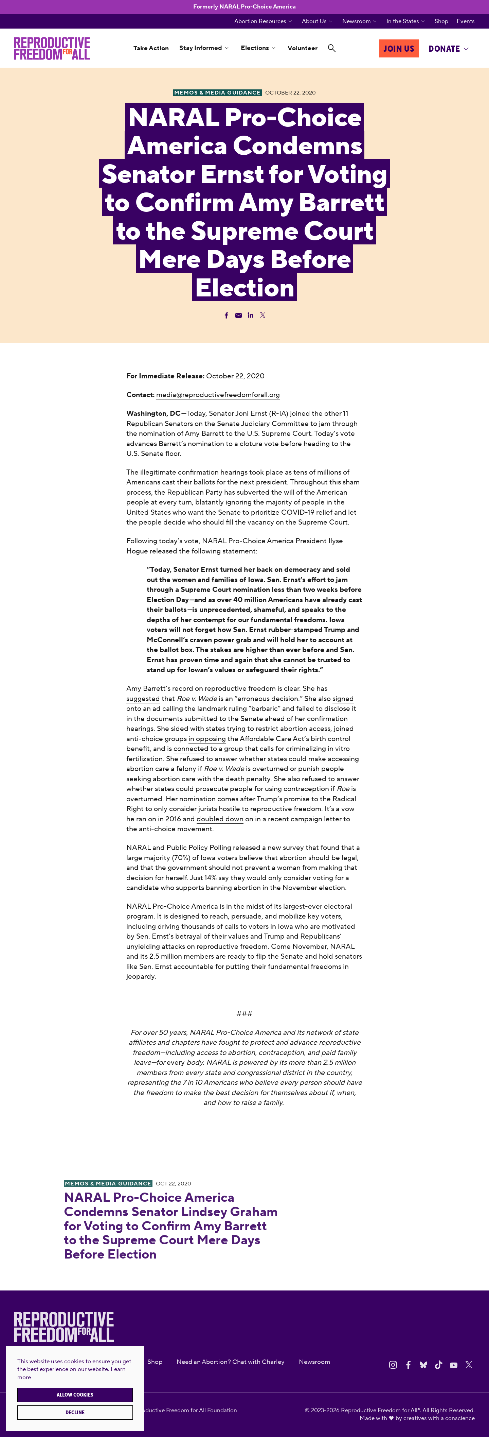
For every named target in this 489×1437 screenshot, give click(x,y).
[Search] (332, 48)
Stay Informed (200, 48)
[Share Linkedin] (250, 315)
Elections (255, 48)
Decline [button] (75, 1412)
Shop (441, 21)
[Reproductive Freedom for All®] (52, 48)
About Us (314, 21)
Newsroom (356, 21)
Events (466, 21)
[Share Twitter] (262, 315)
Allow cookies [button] (75, 1394)
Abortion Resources (260, 21)
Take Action (151, 48)
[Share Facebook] (226, 315)
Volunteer (303, 48)
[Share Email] (238, 315)
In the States (402, 21)
